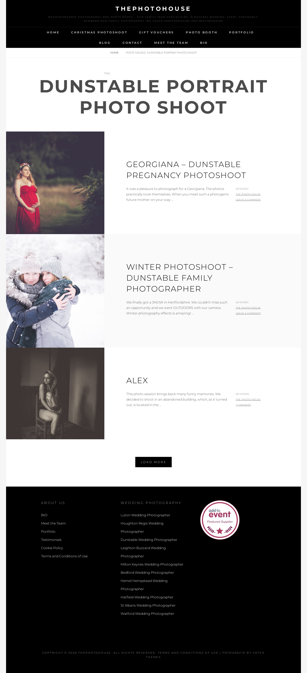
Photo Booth (201, 32)
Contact (132, 43)
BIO (204, 43)
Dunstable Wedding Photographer (149, 540)
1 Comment (243, 405)
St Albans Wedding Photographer (148, 605)
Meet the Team (171, 43)
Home (53, 32)
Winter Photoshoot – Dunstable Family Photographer (179, 278)
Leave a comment (248, 199)
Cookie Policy (52, 548)
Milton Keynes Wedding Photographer (152, 564)
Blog (105, 43)
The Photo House (248, 194)
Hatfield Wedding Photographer (147, 597)
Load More (153, 462)
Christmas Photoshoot (99, 32)
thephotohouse (153, 8)
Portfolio (241, 32)
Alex (137, 380)
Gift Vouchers (156, 32)
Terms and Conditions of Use (64, 556)
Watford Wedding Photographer (147, 614)
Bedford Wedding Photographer (147, 573)
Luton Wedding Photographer (145, 515)
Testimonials (51, 540)
